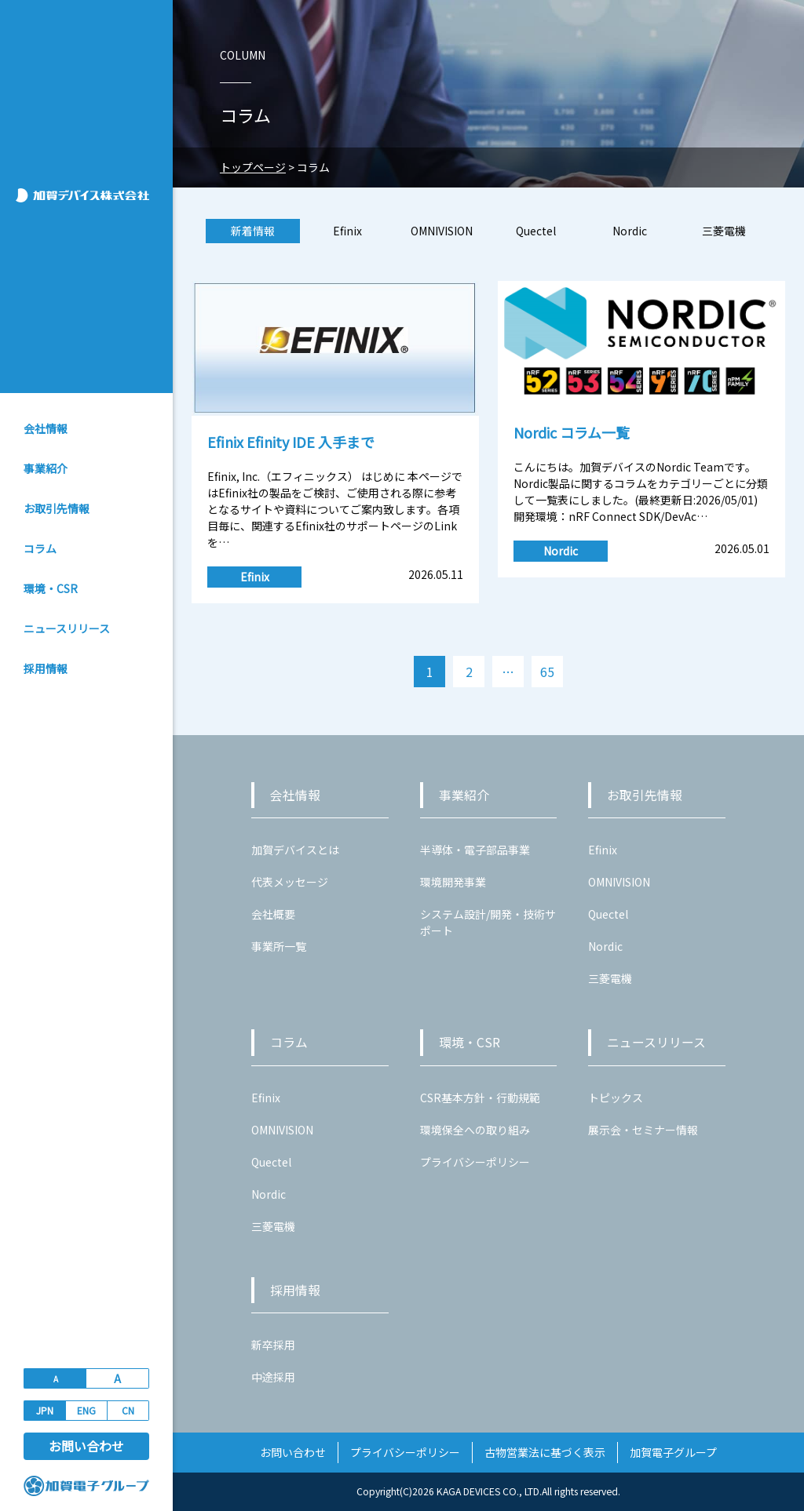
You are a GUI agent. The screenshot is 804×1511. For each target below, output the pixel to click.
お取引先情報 (57, 508)
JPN (44, 1410)
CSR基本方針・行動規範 (480, 1097)
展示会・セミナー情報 (643, 1130)
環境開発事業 (453, 882)
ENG (86, 1410)
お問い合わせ (86, 1445)
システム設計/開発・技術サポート (488, 922)
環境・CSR (51, 588)
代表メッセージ (289, 882)
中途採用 (273, 1377)
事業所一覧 (278, 946)
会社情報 (46, 428)
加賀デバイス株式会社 (88, 195)
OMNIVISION (442, 230)
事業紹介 (46, 468)
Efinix (347, 230)
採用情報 (46, 668)
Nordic (629, 230)
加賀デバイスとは (295, 849)
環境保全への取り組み (475, 1130)
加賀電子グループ (673, 1452)
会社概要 (273, 914)
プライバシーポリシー (475, 1162)
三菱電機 (724, 230)
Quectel (536, 230)
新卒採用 (273, 1345)
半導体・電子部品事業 (475, 849)
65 (547, 671)
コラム (40, 548)
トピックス (615, 1097)
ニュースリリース (67, 628)
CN (128, 1410)
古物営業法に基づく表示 (544, 1452)
